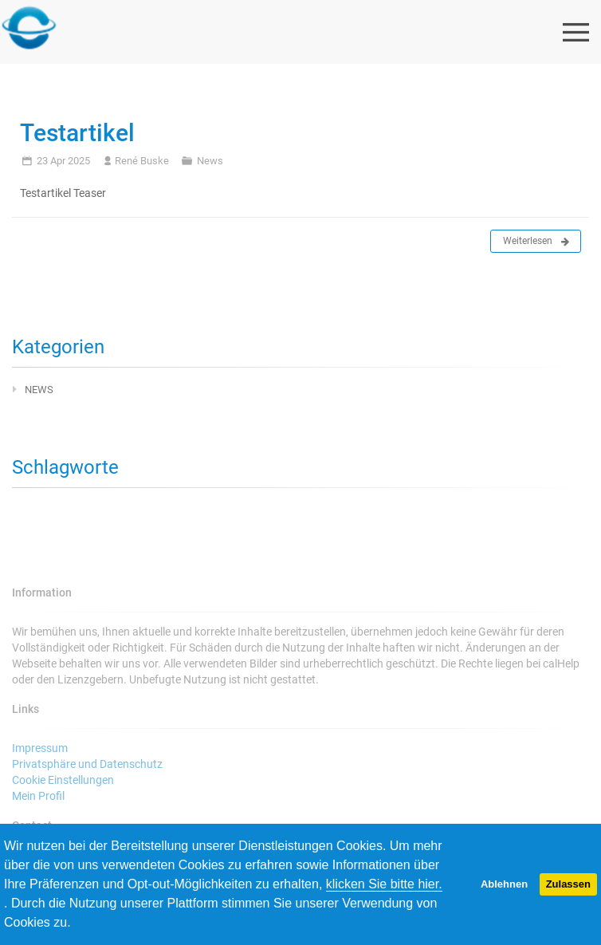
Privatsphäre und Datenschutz (87, 764)
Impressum (40, 748)
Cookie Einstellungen (63, 780)
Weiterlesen (536, 241)
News (210, 161)
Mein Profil (38, 795)
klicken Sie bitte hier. (384, 884)
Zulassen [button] (568, 884)
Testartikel (77, 133)
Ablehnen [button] (504, 884)
